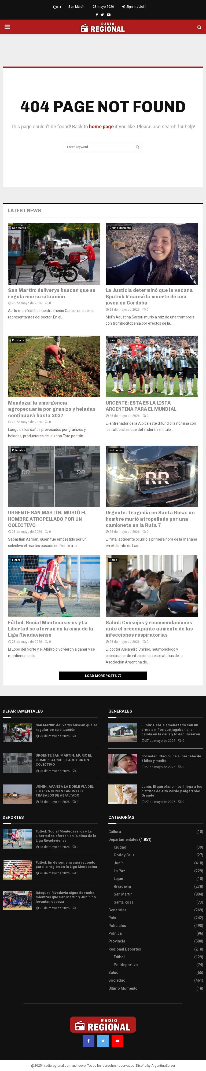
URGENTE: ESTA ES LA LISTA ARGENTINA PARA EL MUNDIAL (141, 406)
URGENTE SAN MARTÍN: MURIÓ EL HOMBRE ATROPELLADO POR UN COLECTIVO (47, 519)
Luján (118, 878)
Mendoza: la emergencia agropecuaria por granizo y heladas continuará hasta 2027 (51, 409)
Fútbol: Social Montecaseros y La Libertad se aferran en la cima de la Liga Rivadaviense (50, 629)
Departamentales (123, 839)
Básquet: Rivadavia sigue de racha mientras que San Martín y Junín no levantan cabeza (66, 897)
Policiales (18, 450)
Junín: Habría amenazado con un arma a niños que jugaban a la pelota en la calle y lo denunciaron (170, 729)
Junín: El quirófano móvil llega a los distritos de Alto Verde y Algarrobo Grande (171, 791)
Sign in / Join (134, 7)
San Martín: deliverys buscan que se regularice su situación (51, 293)
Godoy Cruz (124, 855)
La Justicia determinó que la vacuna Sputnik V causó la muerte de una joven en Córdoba (149, 296)
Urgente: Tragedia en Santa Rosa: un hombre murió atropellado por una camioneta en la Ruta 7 (150, 519)
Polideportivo (126, 965)
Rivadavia (122, 886)
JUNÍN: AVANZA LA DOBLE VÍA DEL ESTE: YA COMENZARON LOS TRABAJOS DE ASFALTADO (65, 791)
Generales (117, 910)
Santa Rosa (124, 902)
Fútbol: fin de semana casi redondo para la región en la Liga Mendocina (66, 864)
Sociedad (117, 980)
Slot (6, 924)
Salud (113, 560)
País (112, 340)
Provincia (18, 340)
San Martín (19, 227)
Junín (119, 863)
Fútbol (16, 560)
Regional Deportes (124, 949)
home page (101, 126)
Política (115, 933)
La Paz (119, 871)
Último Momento (120, 227)
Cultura (114, 832)
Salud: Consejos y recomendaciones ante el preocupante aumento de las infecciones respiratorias (149, 629)
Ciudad (120, 847)
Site (13, 924)
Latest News (24, 211)
